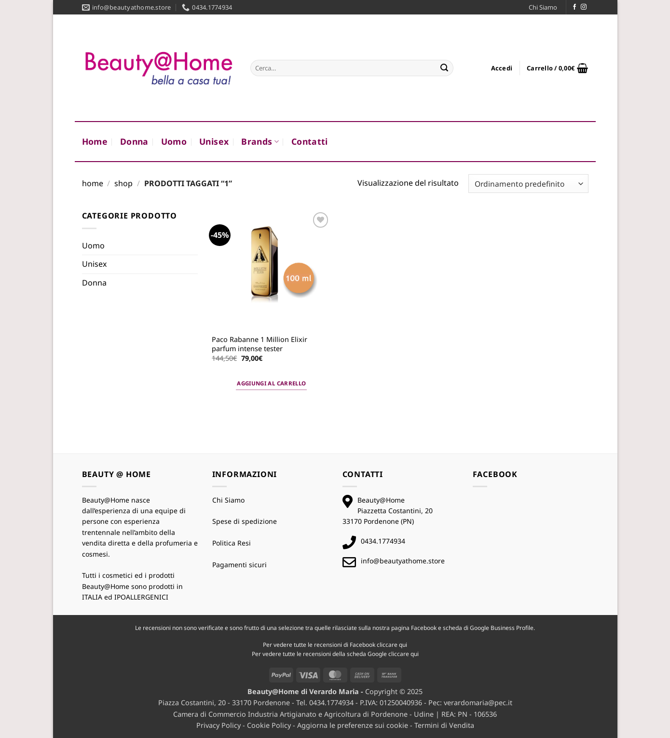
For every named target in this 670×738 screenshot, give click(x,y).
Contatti (309, 141)
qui (403, 645)
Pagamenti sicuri (239, 564)
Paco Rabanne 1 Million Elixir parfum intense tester (259, 344)
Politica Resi (231, 542)
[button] (502, 68)
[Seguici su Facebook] (574, 7)
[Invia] (444, 68)
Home (95, 141)
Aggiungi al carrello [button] (271, 383)
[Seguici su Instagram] (584, 7)
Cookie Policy (269, 725)
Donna (134, 141)
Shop (123, 183)
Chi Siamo (543, 7)
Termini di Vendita (444, 725)
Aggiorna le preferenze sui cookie (352, 725)
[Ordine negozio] (528, 183)
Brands (260, 141)
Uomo (174, 141)
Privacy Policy (218, 725)
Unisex (214, 141)
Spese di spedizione (244, 521)
